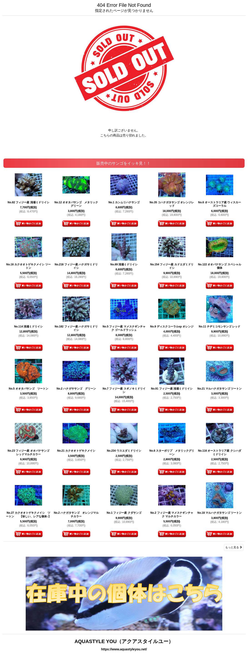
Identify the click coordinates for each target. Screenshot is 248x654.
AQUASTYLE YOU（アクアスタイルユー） (124, 641)
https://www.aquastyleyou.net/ (124, 649)
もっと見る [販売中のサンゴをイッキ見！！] (233, 547)
